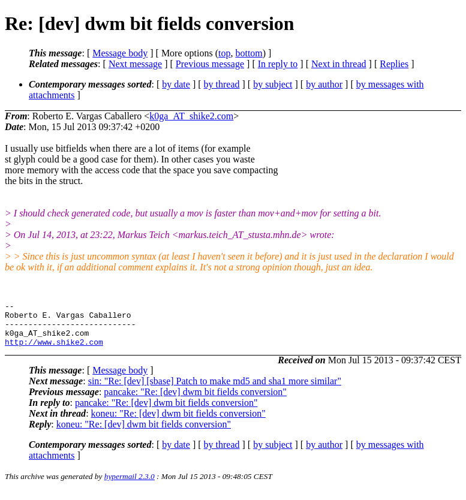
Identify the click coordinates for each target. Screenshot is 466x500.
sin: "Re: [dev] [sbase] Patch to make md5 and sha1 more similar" (214, 390)
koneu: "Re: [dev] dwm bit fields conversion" (178, 422)
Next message (135, 64)
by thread (222, 84)
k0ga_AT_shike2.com (191, 116)
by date (176, 84)
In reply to (278, 64)
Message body (120, 53)
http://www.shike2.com (54, 350)
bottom (248, 53)
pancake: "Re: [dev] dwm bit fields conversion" (195, 401)
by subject (272, 84)
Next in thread (338, 64)
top (224, 53)
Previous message (210, 64)
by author (324, 84)
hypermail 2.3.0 (129, 485)
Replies (394, 64)
